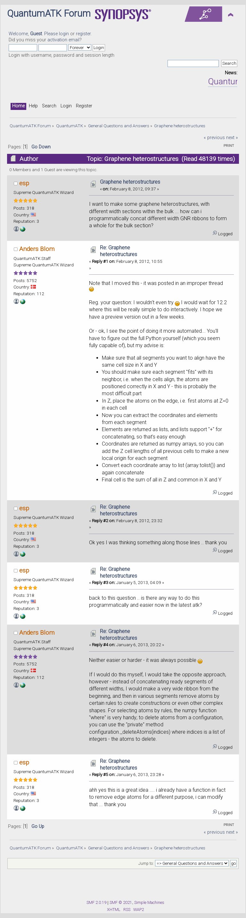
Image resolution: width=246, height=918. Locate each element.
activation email (63, 40)
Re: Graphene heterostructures (118, 251)
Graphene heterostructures (130, 182)
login (64, 34)
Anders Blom (36, 249)
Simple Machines (149, 902)
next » (232, 137)
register (83, 34)
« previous (214, 137)
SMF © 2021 (121, 902)
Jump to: (146, 863)
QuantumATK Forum (49, 13)
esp (24, 183)
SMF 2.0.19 (96, 902)
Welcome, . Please (34, 34)
